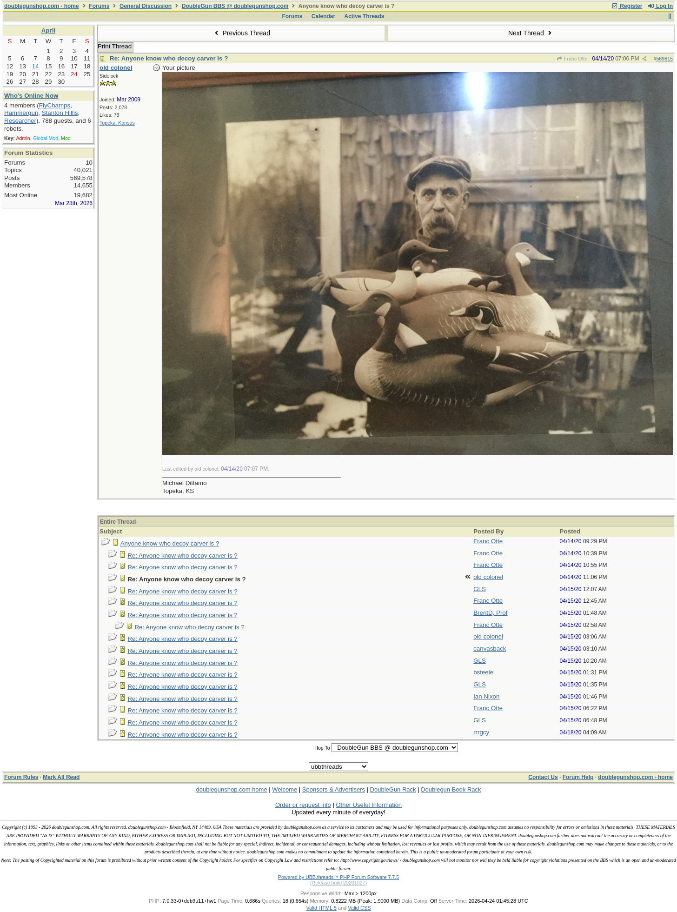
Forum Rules (21, 777)
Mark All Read (61, 777)
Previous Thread (241, 33)
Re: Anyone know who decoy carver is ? (169, 58)
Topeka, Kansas (117, 123)
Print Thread (115, 46)
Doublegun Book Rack (451, 789)
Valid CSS (359, 908)
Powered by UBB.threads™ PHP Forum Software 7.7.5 (338, 877)
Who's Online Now (31, 95)
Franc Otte (572, 58)
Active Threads (365, 16)
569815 (664, 58)
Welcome (284, 789)
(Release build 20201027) (338, 882)
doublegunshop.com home (231, 789)
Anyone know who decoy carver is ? (169, 543)
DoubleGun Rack (393, 789)
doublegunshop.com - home (41, 6)
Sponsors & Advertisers (333, 789)
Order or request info (303, 804)
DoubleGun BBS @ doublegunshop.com (235, 6)
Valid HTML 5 (321, 908)
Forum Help (578, 777)
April (48, 30)
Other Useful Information (369, 804)
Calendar (323, 16)
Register (626, 6)
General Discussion (145, 6)
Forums (99, 6)
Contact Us (543, 777)
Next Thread (531, 33)
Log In (660, 6)
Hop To (322, 748)
